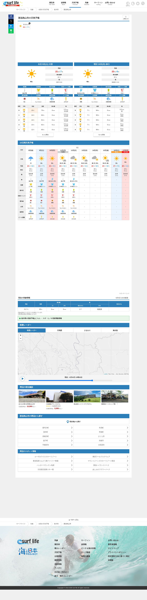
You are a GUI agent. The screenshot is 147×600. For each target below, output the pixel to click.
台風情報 (58, 556)
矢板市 (101, 440)
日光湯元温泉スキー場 (46, 469)
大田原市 (101, 445)
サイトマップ (113, 548)
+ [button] (20, 335)
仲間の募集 (85, 556)
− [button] (20, 338)
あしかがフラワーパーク (101, 469)
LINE (11, 32)
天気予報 (75, 4)
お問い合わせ (110, 4)
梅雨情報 (58, 560)
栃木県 (56, 524)
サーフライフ (20, 524)
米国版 (110, 560)
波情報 (63, 4)
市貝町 (101, 428)
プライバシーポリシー (117, 552)
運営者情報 (112, 544)
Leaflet (105, 374)
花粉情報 (58, 564)
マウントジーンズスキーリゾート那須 (101, 461)
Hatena (11, 27)
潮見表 (52, 4)
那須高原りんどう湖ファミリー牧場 (45, 461)
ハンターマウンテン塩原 (45, 465)
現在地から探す (75, 421)
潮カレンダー (59, 548)
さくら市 (101, 436)
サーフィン (98, 4)
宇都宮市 (45, 445)
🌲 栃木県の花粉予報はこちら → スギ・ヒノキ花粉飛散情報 (40, 318)
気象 (87, 4)
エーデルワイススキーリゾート (46, 456)
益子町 (45, 440)
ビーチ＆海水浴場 (88, 548)
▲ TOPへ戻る (73, 520)
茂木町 (45, 432)
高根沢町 (45, 436)
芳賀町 (101, 432)
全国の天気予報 (44, 524)
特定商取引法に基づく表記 (118, 556)
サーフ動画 (85, 552)
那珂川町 (45, 428)
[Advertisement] (73, 45)
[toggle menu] (143, 2)
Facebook (11, 18)
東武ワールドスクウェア (101, 456)
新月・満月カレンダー (63, 576)
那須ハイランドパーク (101, 465)
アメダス (58, 568)
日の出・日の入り (61, 572)
